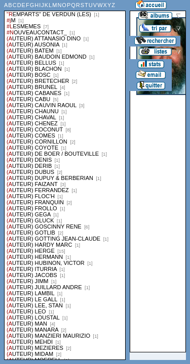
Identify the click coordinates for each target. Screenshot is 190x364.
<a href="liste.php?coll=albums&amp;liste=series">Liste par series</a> (65, 180)
